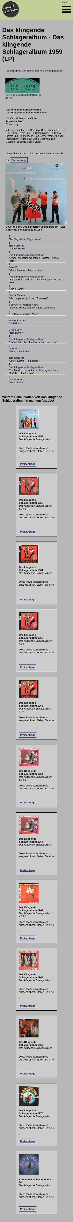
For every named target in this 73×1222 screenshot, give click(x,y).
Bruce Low (15, 329)
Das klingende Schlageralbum (26, 255)
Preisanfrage (18, 160)
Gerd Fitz (14, 267)
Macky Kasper (17, 320)
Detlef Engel (16, 379)
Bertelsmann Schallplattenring (23, 95)
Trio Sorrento (16, 245)
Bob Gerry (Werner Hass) (24, 304)
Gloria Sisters (17, 295)
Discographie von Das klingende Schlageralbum (33, 70)
